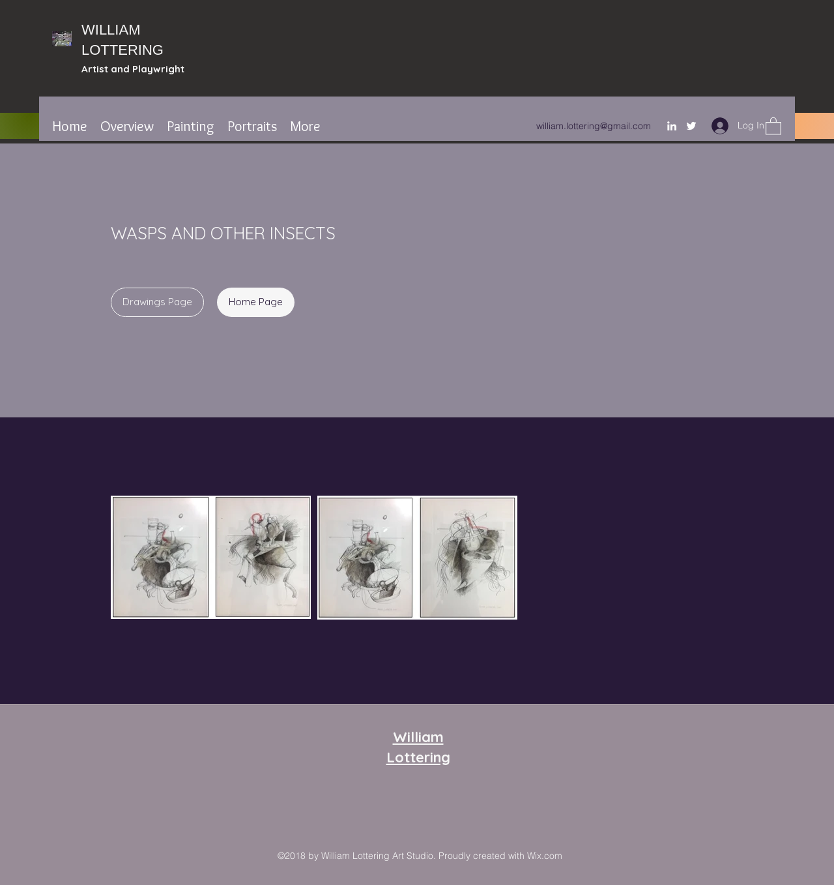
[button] (773, 125)
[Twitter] (691, 125)
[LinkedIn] (671, 125)
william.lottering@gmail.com (593, 126)
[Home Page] (256, 302)
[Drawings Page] (157, 302)
